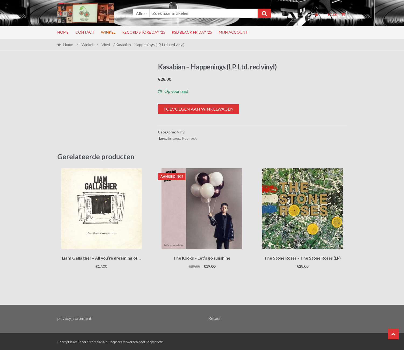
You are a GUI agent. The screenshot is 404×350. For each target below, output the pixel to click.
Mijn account (233, 32)
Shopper (115, 341)
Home (63, 32)
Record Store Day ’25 (143, 32)
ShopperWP (154, 341)
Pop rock (189, 138)
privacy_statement (74, 317)
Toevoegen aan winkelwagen (198, 108)
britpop (174, 138)
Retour (214, 317)
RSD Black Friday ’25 (192, 32)
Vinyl (105, 44)
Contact (84, 32)
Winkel (108, 32)
